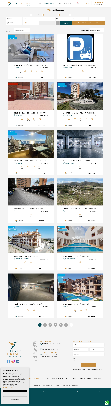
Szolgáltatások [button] (57, 378)
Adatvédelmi (64, 385)
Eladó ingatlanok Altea (31, 402)
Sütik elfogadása (15, 391)
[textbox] (12, 19)
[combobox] (14, 18)
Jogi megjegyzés (55, 385)
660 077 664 (57, 344)
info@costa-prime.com (50, 349)
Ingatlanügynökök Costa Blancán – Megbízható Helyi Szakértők (86, 391)
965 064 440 (46, 344)
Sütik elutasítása (15, 399)
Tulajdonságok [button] (49, 3)
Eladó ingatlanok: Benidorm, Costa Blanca (31, 401)
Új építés (59, 3)
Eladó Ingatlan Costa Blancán (46, 391)
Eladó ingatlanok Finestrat (80, 402)
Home (40, 3)
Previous (9, 48)
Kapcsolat (67, 3)
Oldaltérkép (75, 385)
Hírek (74, 378)
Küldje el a (88, 365)
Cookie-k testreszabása (15, 395)
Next (52, 48)
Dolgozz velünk (85, 378)
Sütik (70, 385)
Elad (68, 378)
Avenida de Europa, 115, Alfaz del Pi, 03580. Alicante (52, 356)
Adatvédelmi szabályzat (87, 359)
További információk (8, 388)
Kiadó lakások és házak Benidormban (80, 401)
